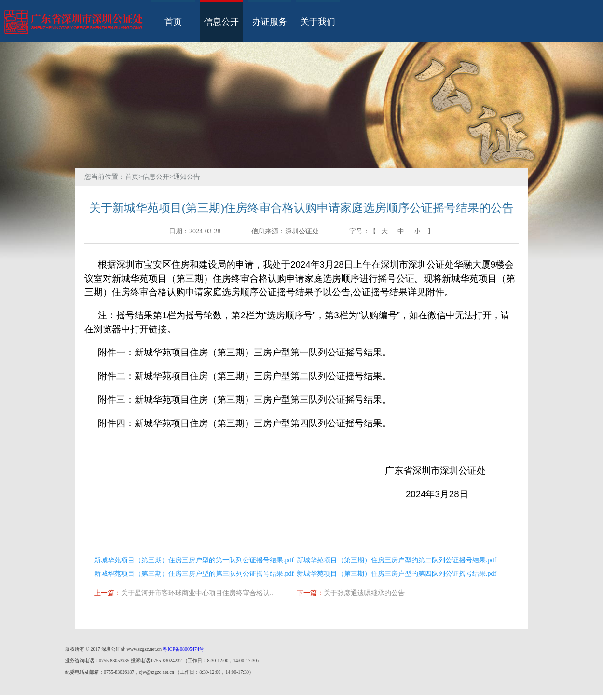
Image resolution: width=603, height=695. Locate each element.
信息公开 (221, 22)
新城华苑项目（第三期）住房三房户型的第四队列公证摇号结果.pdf (396, 573)
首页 (173, 22)
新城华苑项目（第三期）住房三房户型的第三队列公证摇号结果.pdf (194, 573)
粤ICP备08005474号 (183, 649)
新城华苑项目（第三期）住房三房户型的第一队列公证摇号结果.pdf (194, 560)
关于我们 (318, 22)
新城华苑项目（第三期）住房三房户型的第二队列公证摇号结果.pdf (396, 560)
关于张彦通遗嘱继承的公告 (364, 593)
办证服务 (269, 22)
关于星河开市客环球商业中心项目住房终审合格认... (198, 593)
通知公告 (186, 176)
